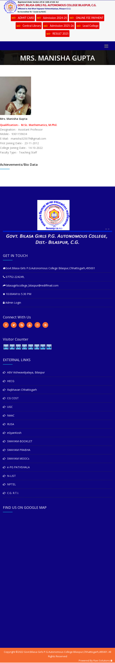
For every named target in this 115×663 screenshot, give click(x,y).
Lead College (88, 26)
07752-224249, (14, 277)
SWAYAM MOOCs (16, 458)
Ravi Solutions (101, 660)
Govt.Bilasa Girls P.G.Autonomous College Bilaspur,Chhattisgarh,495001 (49, 268)
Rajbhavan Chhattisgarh (20, 389)
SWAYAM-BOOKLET (17, 441)
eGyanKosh (12, 433)
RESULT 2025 (57, 34)
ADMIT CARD (23, 18)
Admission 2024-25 (52, 18)
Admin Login (12, 302)
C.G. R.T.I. (11, 493)
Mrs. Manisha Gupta (13, 119)
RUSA (8, 424)
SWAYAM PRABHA (16, 450)
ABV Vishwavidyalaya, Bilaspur (24, 372)
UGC (8, 407)
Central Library (28, 26)
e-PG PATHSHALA (16, 467)
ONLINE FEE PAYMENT (86, 18)
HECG (8, 381)
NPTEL (9, 484)
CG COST (11, 398)
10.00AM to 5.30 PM (17, 294)
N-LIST (9, 476)
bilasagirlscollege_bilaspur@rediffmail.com (30, 285)
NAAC (8, 415)
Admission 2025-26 (59, 26)
